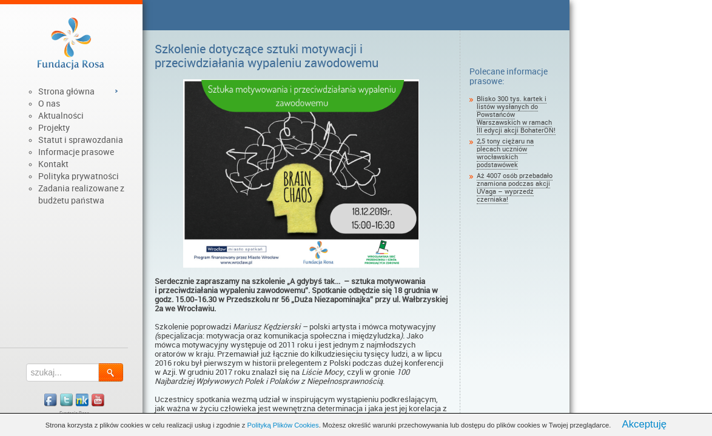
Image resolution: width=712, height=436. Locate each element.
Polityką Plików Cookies (283, 425)
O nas (49, 103)
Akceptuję (644, 424)
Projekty (54, 128)
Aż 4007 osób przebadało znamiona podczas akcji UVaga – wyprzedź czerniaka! (514, 187)
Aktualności (61, 116)
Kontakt (53, 164)
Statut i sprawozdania (80, 140)
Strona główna (66, 91)
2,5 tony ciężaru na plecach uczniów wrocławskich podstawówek (505, 153)
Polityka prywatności (78, 176)
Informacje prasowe (76, 152)
